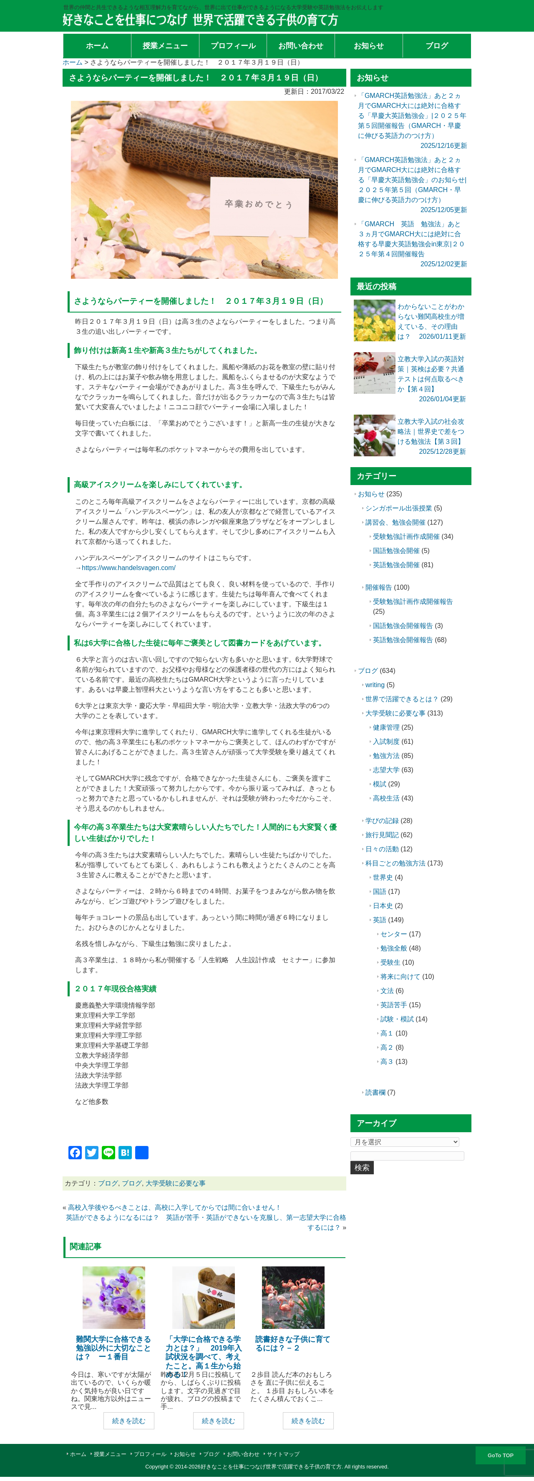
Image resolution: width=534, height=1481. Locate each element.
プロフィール (150, 1454)
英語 (379, 919)
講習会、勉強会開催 (395, 522)
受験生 (390, 962)
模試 (379, 784)
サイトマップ (283, 1454)
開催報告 (378, 587)
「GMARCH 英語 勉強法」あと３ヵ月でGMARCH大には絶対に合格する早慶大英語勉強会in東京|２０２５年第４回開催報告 (411, 244)
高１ (387, 1033)
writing (375, 684)
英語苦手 (393, 1004)
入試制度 (386, 741)
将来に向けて (400, 976)
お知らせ (371, 494)
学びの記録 (382, 820)
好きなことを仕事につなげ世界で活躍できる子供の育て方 (271, 1466)
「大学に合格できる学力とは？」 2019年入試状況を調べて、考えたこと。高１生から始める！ (204, 1356)
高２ (387, 1047)
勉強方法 (386, 755)
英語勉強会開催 (396, 564)
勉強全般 (393, 948)
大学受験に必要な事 (176, 1183)
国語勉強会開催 (396, 550)
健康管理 (386, 727)
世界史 (383, 877)
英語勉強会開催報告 (403, 639)
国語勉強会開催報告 (403, 625)
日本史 (383, 905)
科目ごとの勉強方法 (395, 863)
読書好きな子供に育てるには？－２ (292, 1343)
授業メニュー (110, 1454)
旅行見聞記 (382, 834)
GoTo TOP (501, 1455)
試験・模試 (397, 1019)
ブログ (108, 1183)
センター (393, 934)
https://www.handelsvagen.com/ (129, 567)
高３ (387, 1061)
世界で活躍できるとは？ (402, 699)
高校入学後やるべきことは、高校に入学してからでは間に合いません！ (175, 1207)
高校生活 (386, 798)
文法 (387, 990)
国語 (379, 891)
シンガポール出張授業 (398, 508)
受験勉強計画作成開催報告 (413, 601)
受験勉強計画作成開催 (406, 536)
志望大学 (386, 769)
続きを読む (129, 1420)
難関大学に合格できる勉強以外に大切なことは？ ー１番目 (113, 1348)
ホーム (78, 1454)
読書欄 (375, 1092)
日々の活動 (382, 849)
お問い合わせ (243, 1454)
